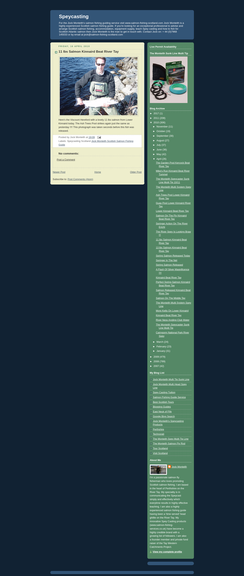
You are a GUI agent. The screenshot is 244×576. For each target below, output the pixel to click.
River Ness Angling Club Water (172, 320)
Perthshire (158, 429)
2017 (157, 113)
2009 (157, 356)
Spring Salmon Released (169, 265)
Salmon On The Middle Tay (170, 298)
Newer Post (59, 172)
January (161, 351)
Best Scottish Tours (163, 402)
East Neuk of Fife (162, 411)
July (159, 145)
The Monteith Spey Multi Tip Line (171, 439)
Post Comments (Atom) (80, 179)
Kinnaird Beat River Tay (168, 277)
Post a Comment (66, 159)
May (159, 154)
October (161, 131)
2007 (157, 366)
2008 (157, 361)
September (162, 136)
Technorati (158, 434)
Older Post (136, 172)
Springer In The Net (166, 260)
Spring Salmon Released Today (173, 255)
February (161, 346)
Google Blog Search (164, 416)
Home (97, 172)
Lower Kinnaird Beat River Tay (172, 211)
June (159, 149)
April (159, 159)
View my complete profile (167, 551)
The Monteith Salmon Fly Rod (169, 443)
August (160, 140)
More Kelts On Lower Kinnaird (172, 310)
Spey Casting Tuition (164, 392)
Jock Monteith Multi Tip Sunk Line (171, 379)
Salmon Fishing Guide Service (169, 397)
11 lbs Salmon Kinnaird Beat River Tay (89, 51)
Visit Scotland (160, 453)
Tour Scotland (160, 448)
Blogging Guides (162, 406)
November (162, 126)
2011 (157, 118)
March (160, 342)
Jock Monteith (179, 466)
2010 (157, 122)
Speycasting (74, 16)
